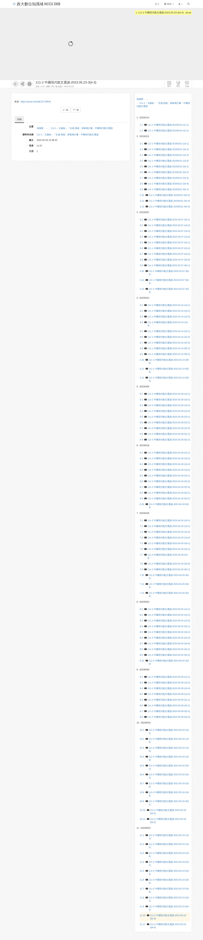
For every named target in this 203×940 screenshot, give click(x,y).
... (47, 128)
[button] (180, 4)
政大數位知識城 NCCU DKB (36, 4)
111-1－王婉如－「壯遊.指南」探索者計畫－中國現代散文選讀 (82, 128)
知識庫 (40, 128)
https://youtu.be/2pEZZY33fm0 (36, 101)
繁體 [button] (169, 4)
